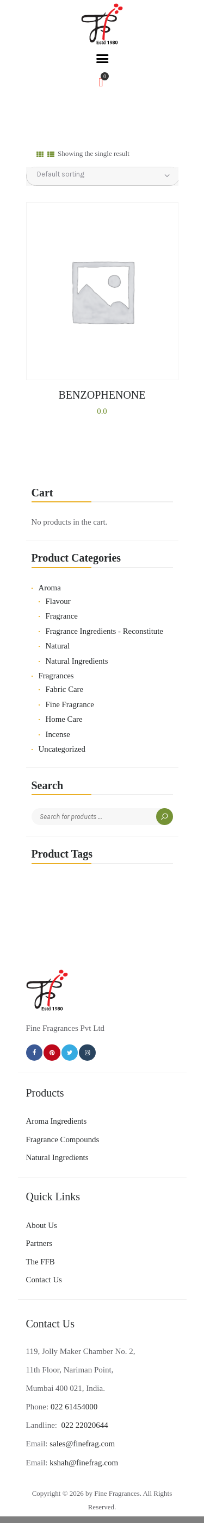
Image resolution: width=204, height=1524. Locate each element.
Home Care (64, 719)
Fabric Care (65, 689)
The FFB (40, 1261)
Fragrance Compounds (63, 1139)
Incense (58, 734)
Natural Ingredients (77, 661)
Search (164, 816)
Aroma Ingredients (56, 1121)
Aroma (50, 587)
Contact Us (44, 1279)
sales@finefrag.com (82, 1443)
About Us (41, 1225)
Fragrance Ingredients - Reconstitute (104, 631)
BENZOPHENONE (102, 395)
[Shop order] (103, 174)
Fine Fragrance (70, 704)
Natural (58, 645)
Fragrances (56, 675)
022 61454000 (74, 1406)
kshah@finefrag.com (84, 1462)
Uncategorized (62, 749)
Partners (39, 1243)
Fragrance (62, 616)
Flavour (58, 601)
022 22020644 (83, 1425)
